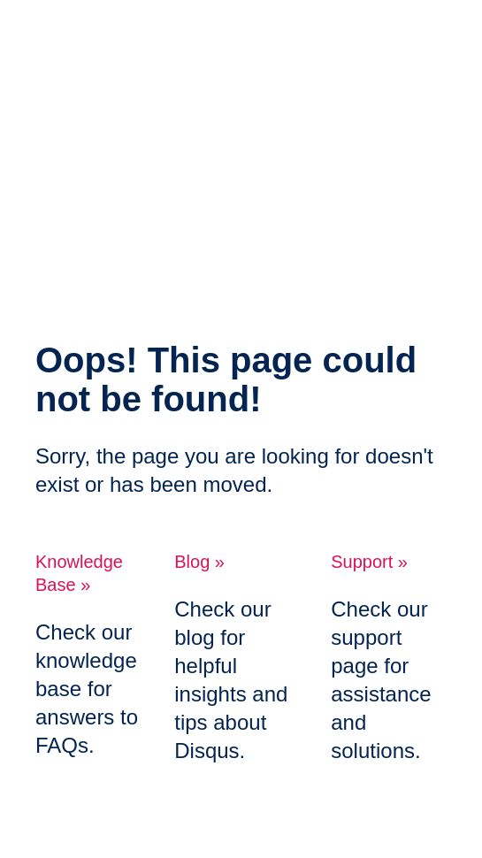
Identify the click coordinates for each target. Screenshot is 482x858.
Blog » (199, 561)
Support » (369, 561)
